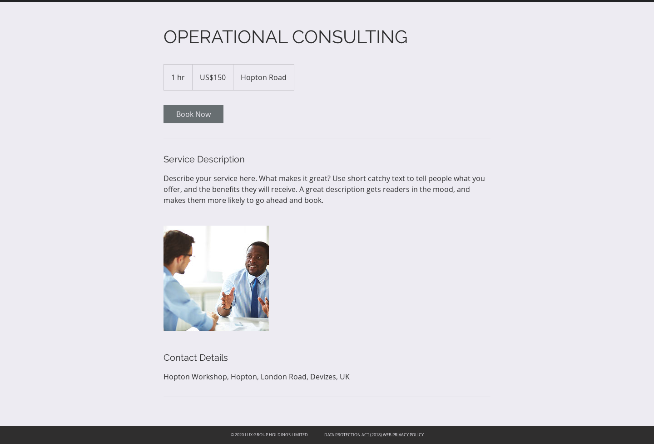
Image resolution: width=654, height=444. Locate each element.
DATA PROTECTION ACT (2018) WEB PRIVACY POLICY (374, 435)
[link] (193, 114)
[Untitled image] (216, 278)
